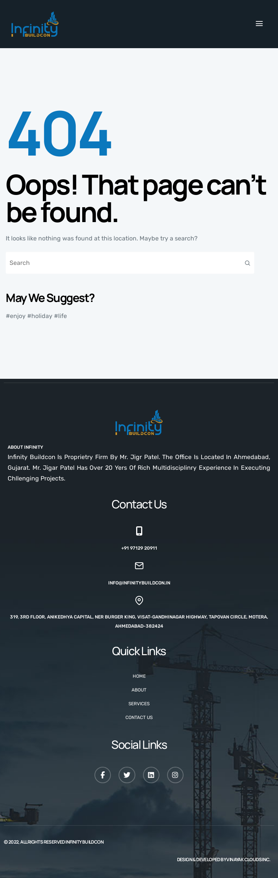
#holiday (39, 316)
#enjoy (16, 316)
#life (60, 316)
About (139, 690)
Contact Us (139, 717)
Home (139, 676)
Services (139, 703)
